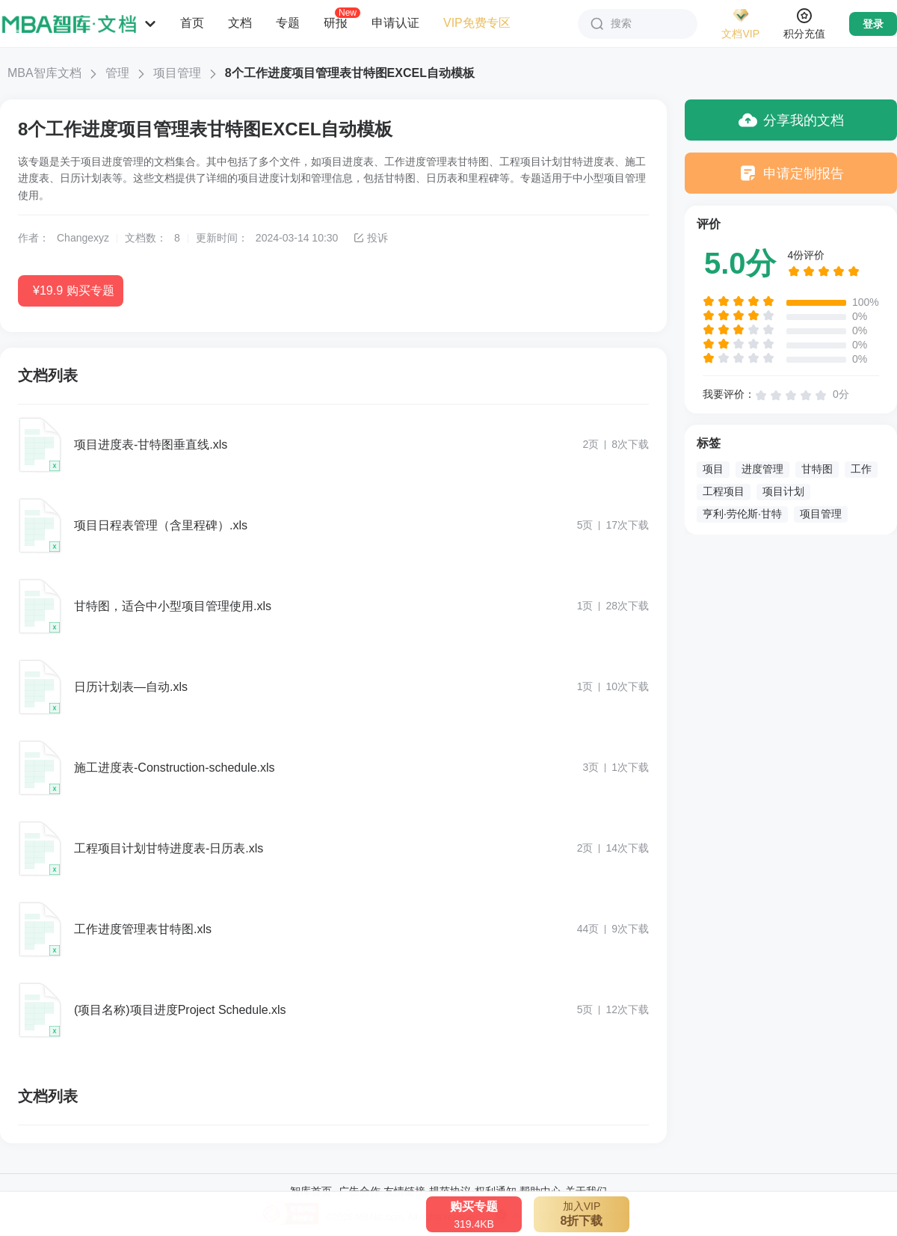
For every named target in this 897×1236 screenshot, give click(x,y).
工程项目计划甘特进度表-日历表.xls (168, 848)
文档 (240, 22)
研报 (336, 22)
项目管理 (177, 73)
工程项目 (724, 491)
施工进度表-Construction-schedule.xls (174, 767)
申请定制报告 (791, 173)
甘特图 (817, 469)
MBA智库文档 (44, 73)
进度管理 (762, 469)
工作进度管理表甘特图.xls (143, 929)
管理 (117, 73)
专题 (288, 22)
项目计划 (783, 491)
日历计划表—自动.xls (131, 686)
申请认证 (395, 22)
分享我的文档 (791, 120)
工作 (861, 469)
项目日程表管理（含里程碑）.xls (160, 525)
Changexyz (83, 238)
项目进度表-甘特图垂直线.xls (150, 444)
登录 (873, 24)
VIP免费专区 (477, 22)
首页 (192, 22)
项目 (713, 469)
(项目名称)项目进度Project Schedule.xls (180, 1009)
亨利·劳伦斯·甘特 (742, 514)
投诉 (370, 238)
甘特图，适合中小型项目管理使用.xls (172, 606)
